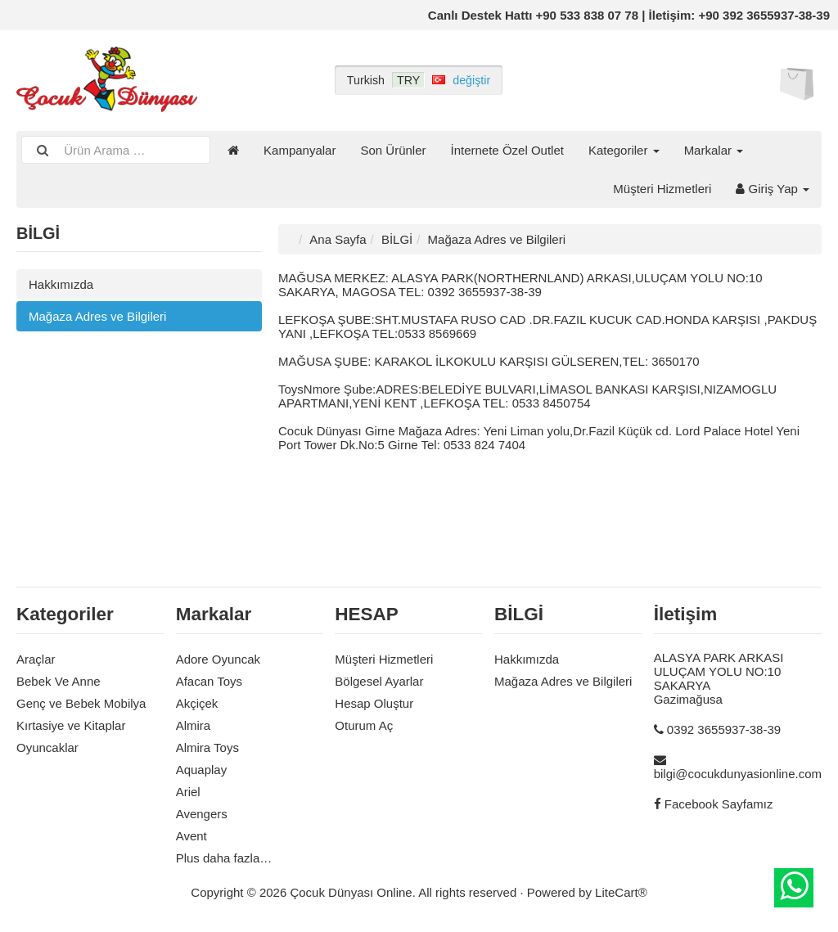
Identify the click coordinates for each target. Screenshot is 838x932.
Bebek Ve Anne (58, 681)
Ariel (188, 792)
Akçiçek (197, 703)
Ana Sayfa (337, 239)
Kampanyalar (300, 150)
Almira (193, 725)
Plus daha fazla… (224, 858)
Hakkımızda (61, 284)
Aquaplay (202, 770)
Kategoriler (624, 150)
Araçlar (36, 659)
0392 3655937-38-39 (724, 729)
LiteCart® (621, 892)
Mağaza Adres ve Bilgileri (97, 316)
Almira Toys (207, 747)
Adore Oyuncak (218, 659)
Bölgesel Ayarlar (379, 681)
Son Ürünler (393, 150)
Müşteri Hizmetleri (662, 189)
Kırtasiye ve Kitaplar (70, 725)
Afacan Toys (209, 681)
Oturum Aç (364, 725)
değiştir (471, 80)
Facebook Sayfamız (719, 804)
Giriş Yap (772, 189)
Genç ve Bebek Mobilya (81, 703)
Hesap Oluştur (374, 703)
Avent (191, 836)
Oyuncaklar (47, 747)
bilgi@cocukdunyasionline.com (738, 774)
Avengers (202, 814)
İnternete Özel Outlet (507, 150)
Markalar (714, 150)
